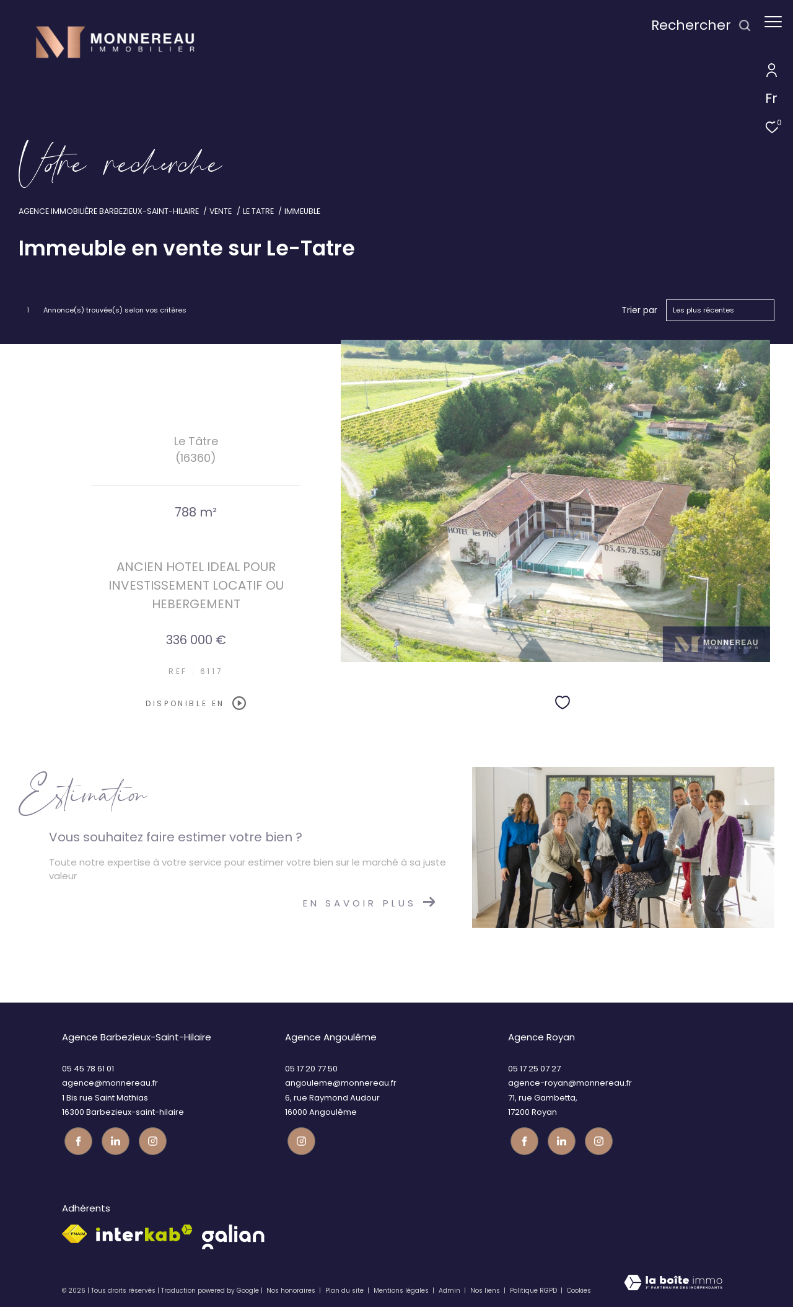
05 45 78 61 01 (88, 1068)
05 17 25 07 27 (534, 1068)
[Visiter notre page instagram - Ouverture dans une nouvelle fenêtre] (150, 1139)
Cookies (579, 1288)
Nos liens (486, 1288)
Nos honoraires (290, 1288)
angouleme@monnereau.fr (340, 1083)
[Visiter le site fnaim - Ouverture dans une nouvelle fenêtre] (74, 1232)
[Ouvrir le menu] (773, 21)
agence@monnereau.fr (110, 1083)
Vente (220, 211)
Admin (450, 1288)
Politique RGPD (533, 1288)
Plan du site (345, 1288)
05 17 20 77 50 (311, 1068)
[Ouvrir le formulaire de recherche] (695, 25)
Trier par (639, 310)
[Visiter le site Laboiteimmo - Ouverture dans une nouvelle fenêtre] (673, 1284)
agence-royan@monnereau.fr (570, 1083)
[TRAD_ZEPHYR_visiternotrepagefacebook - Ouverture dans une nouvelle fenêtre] (76, 1139)
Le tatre (258, 211)
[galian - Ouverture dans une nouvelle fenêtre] (233, 1235)
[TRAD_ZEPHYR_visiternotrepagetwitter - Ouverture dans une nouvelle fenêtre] (113, 1139)
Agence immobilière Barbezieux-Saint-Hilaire (109, 211)
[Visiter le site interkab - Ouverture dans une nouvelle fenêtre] (144, 1231)
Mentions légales (402, 1288)
